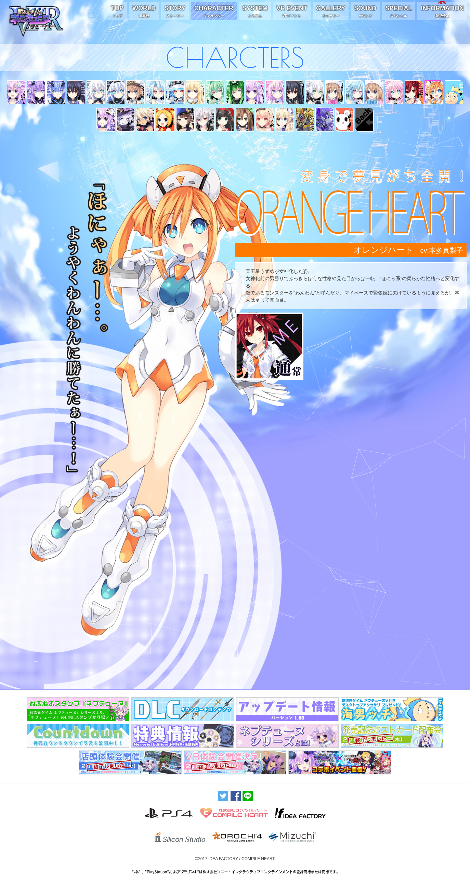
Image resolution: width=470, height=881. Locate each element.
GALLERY (330, 11)
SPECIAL (398, 11)
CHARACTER (213, 11)
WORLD (144, 11)
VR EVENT (291, 11)
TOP (117, 11)
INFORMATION (442, 10)
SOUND (365, 11)
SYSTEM (254, 11)
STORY (175, 11)
